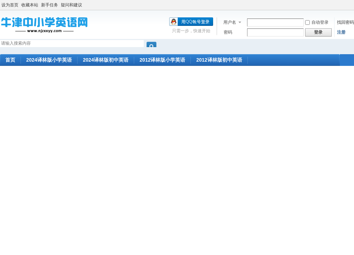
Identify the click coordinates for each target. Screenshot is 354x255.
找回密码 (345, 22)
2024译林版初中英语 (106, 60)
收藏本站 (29, 4)
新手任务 (49, 4)
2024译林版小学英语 (49, 60)
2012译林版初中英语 (219, 60)
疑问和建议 (71, 4)
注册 (341, 32)
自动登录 (317, 22)
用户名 (229, 22)
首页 (10, 60)
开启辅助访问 (352, 5)
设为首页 (9, 4)
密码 (228, 32)
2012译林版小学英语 (162, 60)
